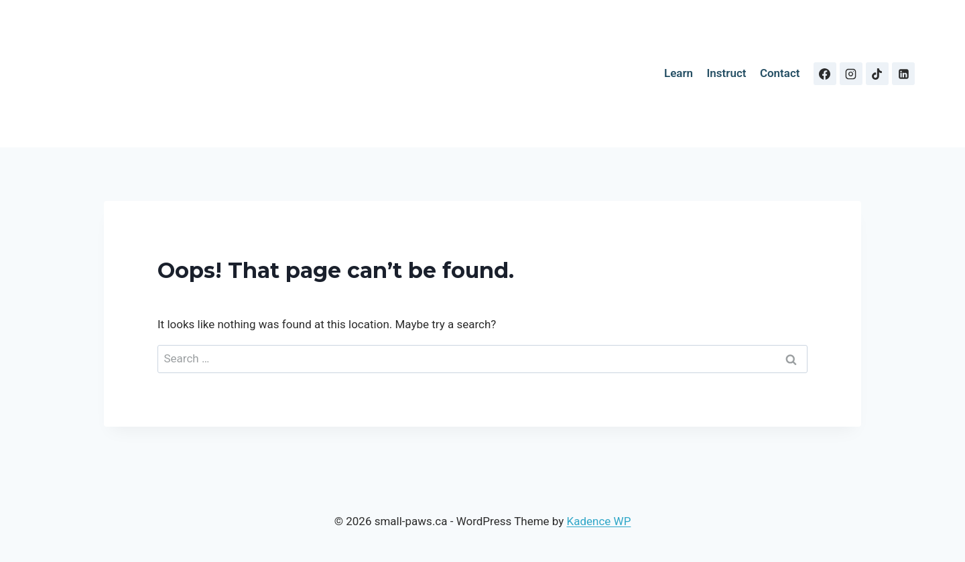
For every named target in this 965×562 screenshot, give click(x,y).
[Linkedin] (903, 73)
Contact (780, 73)
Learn (678, 73)
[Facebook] (825, 73)
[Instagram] (851, 73)
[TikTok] (877, 73)
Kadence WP (599, 521)
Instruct (726, 73)
